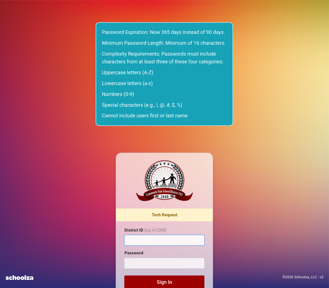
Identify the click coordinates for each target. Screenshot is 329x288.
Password (133, 252)
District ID (145, 230)
